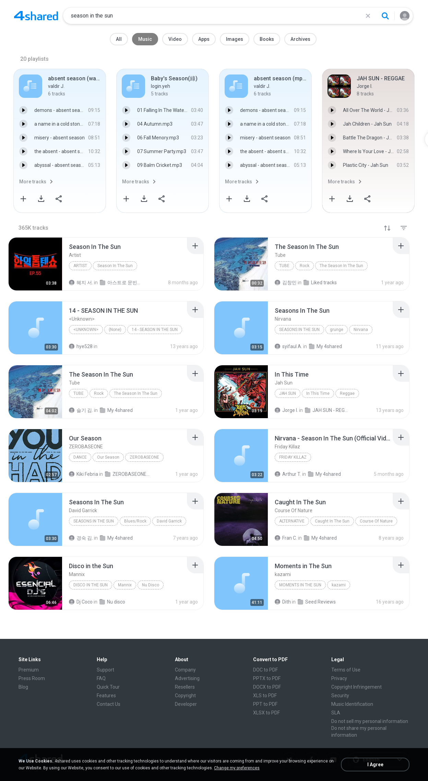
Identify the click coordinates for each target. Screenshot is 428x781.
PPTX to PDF (267, 678)
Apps (204, 39)
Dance (80, 457)
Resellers (185, 687)
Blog (23, 687)
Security (340, 695)
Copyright (185, 695)
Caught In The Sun (332, 521)
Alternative (292, 521)
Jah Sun (287, 393)
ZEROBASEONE (144, 457)
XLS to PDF (265, 695)
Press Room (32, 678)
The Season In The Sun (341, 265)
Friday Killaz (293, 457)
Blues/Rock (135, 521)
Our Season (108, 457)
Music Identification (352, 704)
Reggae (347, 393)
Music (145, 39)
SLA (335, 712)
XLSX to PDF (266, 712)
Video (175, 39)
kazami (339, 585)
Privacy (339, 678)
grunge (336, 329)
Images (234, 39)
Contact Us (108, 704)
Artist (80, 265)
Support (105, 670)
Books (267, 39)
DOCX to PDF (267, 687)
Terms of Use (345, 670)
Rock (304, 265)
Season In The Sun (115, 265)
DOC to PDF (265, 670)
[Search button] (385, 16)
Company (185, 670)
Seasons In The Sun (299, 329)
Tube (284, 265)
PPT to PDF (265, 704)
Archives (300, 39)
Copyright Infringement (356, 687)
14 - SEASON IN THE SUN (155, 329)
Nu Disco (150, 585)
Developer (186, 704)
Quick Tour (108, 687)
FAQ (101, 678)
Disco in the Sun (90, 585)
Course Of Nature (376, 521)
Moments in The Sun (300, 585)
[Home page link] (36, 16)
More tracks (32, 181)
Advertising (187, 678)
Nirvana (361, 329)
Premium (29, 670)
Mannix (125, 585)
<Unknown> (85, 329)
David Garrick (169, 521)
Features (106, 695)
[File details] (35, 264)
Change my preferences (237, 768)
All (119, 39)
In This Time (318, 393)
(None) (115, 329)
